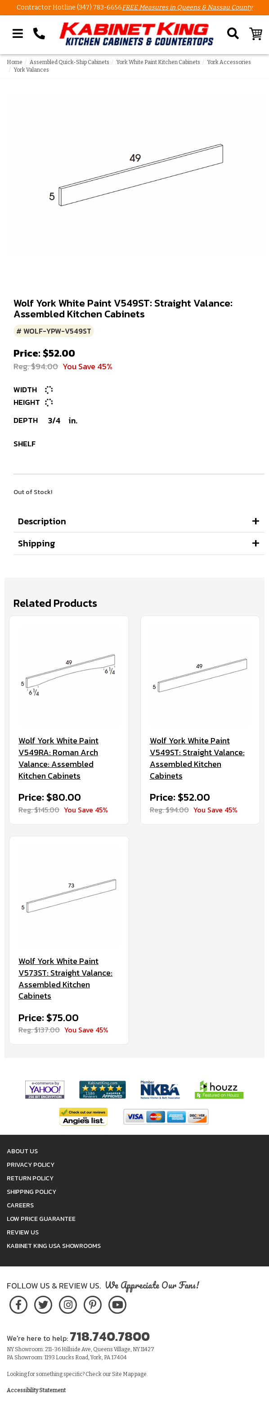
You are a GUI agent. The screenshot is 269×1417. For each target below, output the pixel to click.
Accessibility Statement (36, 1390)
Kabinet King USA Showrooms (54, 1246)
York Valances (31, 70)
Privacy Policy (30, 1164)
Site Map (123, 1374)
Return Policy (30, 1178)
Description (42, 521)
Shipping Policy (31, 1192)
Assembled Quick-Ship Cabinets (69, 62)
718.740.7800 (110, 1336)
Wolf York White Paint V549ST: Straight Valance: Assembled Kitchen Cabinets (197, 758)
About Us (22, 1151)
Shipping (36, 543)
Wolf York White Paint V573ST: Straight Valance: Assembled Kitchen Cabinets (65, 978)
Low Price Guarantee (41, 1219)
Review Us (23, 1232)
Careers (20, 1205)
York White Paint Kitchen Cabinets (158, 62)
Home (14, 62)
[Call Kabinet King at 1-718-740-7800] (39, 34)
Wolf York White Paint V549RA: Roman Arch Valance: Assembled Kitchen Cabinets (58, 758)
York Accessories (229, 62)
